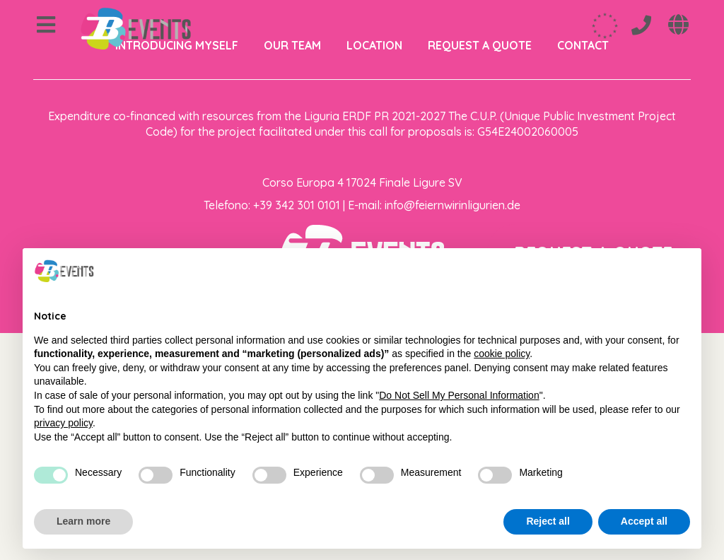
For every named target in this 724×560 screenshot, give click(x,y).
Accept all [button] (644, 521)
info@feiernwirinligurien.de (452, 205)
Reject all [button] (547, 521)
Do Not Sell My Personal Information (459, 395)
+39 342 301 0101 (296, 205)
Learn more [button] (83, 521)
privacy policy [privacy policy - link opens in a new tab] (63, 422)
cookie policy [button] (502, 353)
